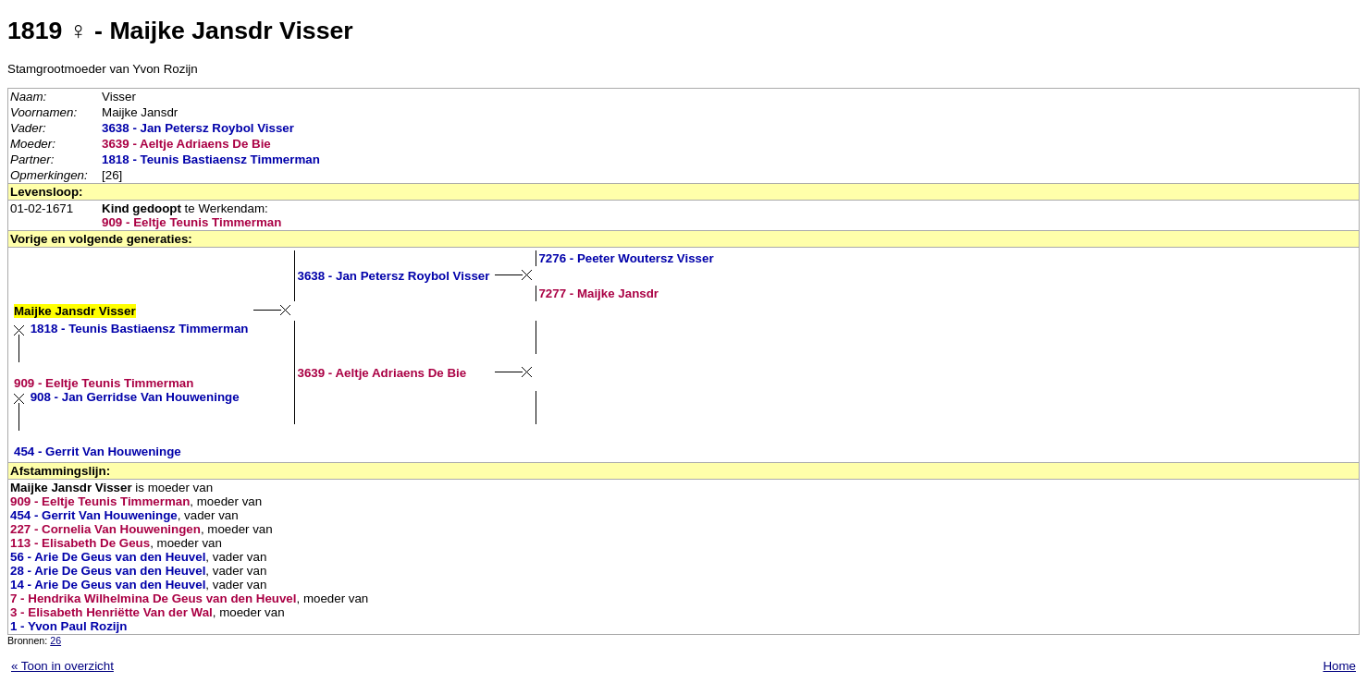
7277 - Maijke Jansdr (598, 293)
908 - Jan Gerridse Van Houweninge (135, 397)
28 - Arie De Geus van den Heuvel (107, 571)
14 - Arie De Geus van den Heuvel (107, 585)
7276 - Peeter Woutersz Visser (625, 258)
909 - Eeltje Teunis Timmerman (191, 222)
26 (55, 640)
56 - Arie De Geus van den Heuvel (107, 557)
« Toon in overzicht (62, 666)
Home (1339, 666)
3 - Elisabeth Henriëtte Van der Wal (111, 612)
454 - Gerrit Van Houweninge (97, 451)
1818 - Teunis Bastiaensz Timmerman (211, 159)
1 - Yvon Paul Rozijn (68, 626)
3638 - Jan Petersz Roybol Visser (198, 128)
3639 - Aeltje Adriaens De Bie (186, 144)
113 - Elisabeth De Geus (80, 543)
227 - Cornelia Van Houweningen (105, 529)
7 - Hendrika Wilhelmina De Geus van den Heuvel (153, 598)
